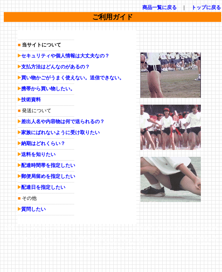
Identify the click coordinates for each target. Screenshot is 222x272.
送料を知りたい (36, 154)
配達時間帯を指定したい (46, 165)
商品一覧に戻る (159, 7)
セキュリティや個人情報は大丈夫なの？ (63, 56)
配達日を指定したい (41, 187)
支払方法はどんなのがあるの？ (54, 67)
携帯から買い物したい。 (46, 88)
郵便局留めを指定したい (46, 176)
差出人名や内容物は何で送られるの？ (61, 121)
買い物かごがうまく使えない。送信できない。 (71, 77)
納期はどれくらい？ (41, 143)
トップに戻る (206, 7)
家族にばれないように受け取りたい (59, 132)
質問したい (32, 209)
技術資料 (29, 99)
